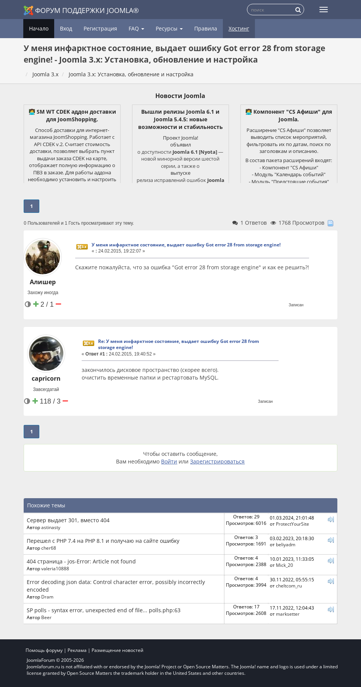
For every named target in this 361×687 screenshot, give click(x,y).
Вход (66, 28)
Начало (38, 28)
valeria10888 (55, 568)
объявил (180, 144)
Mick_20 (284, 565)
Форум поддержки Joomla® (81, 10)
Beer (46, 617)
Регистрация (100, 28)
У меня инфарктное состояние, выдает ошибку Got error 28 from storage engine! (186, 245)
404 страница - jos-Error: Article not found (81, 561)
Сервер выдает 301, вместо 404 (68, 520)
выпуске (180, 172)
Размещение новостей (117, 650)
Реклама (77, 650)
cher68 (48, 548)
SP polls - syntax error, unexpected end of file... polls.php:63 (103, 610)
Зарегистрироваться (217, 461)
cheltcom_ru (289, 585)
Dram (47, 597)
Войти (169, 461)
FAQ (136, 28)
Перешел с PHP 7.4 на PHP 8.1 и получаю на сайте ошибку (103, 540)
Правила (205, 28)
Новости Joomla (180, 96)
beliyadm (285, 544)
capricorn (46, 378)
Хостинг (239, 28)
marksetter (288, 614)
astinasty (50, 527)
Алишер (43, 282)
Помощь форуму (44, 650)
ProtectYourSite (292, 524)
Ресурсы (169, 28)
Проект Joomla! (180, 137)
